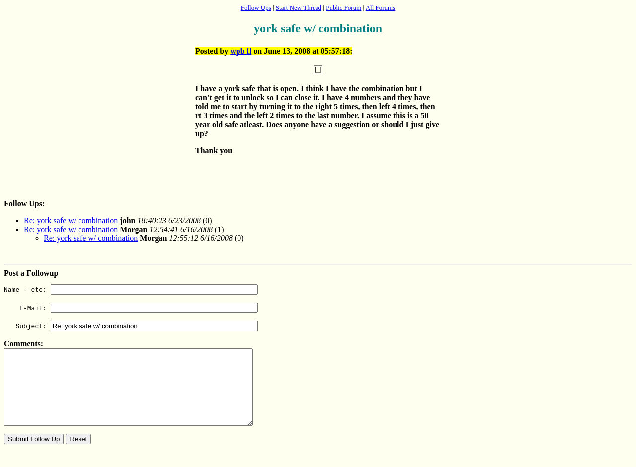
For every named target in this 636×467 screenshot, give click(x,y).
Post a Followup (31, 273)
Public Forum (343, 7)
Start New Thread (298, 7)
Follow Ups (256, 7)
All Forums (381, 7)
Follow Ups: (24, 203)
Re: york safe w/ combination (71, 220)
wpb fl (240, 51)
